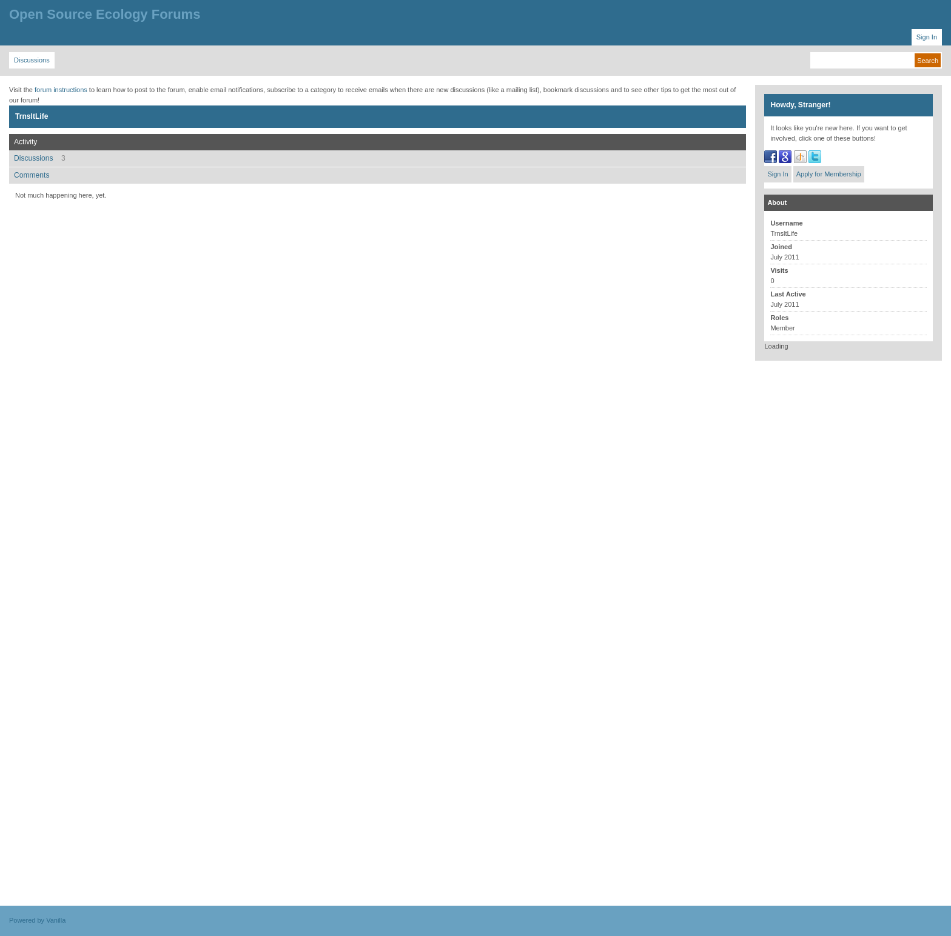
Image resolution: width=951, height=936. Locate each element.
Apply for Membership (828, 174)
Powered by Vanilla (37, 920)
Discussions (40, 158)
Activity (25, 142)
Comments (31, 175)
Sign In (777, 174)
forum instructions (61, 89)
